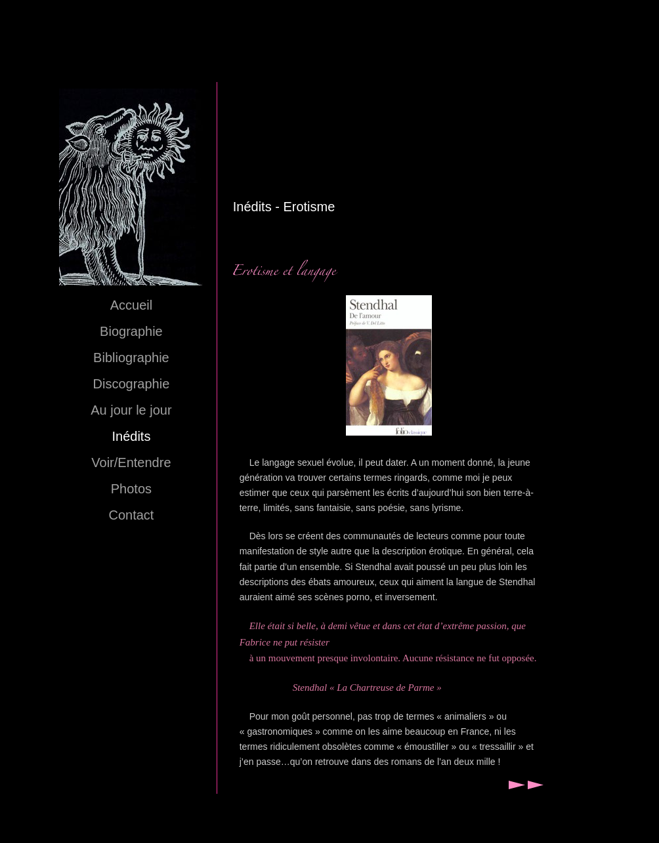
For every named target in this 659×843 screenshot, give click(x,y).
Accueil (131, 305)
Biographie (131, 331)
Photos (131, 489)
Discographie (131, 384)
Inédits (131, 436)
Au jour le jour (131, 410)
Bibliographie (131, 357)
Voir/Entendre (131, 462)
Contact (131, 515)
